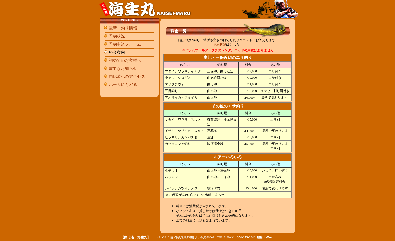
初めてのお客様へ (125, 60)
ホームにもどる (123, 84)
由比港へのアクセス (127, 76)
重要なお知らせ (123, 68)
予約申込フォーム (125, 44)
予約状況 (117, 36)
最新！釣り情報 (123, 28)
